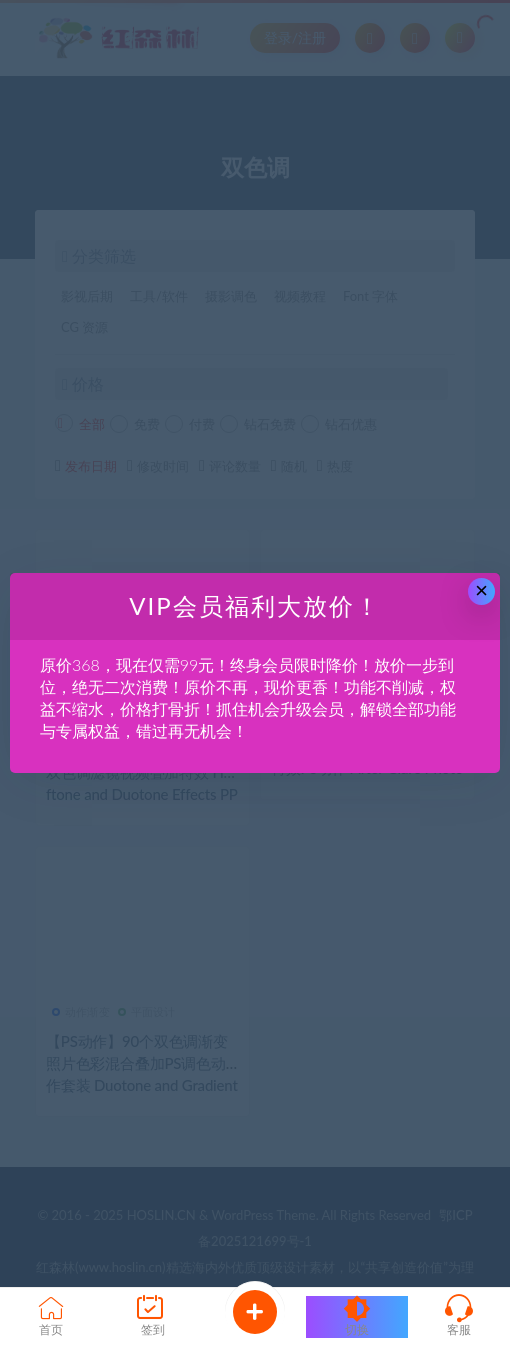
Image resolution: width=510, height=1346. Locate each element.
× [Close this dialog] (481, 590)
